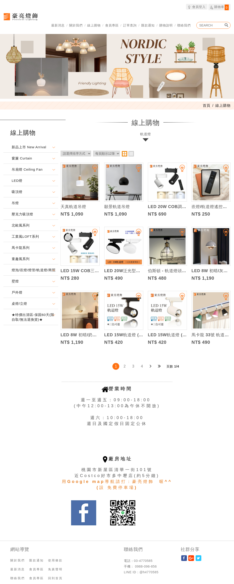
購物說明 (166, 25)
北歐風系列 (21, 225)
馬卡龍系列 (21, 248)
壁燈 (15, 281)
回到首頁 (55, 578)
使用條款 (55, 560)
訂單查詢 (130, 25)
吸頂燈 (17, 192)
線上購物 (94, 25)
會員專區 (112, 25)
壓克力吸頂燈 (22, 214)
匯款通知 (148, 25)
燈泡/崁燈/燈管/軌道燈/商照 (34, 270)
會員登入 (197, 6)
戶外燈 (17, 292)
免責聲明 (55, 569)
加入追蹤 (92, 170)
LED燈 (17, 180)
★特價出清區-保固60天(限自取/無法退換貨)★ (33, 317)
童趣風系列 (21, 259)
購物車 (219, 7)
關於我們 (76, 25)
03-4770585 (143, 561)
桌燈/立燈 (19, 303)
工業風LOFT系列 (25, 236)
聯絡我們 (184, 25)
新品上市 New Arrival (29, 147)
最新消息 (58, 25)
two (124, 153)
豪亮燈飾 (20, 16)
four (131, 153)
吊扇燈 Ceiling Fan (27, 169)
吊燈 (15, 203)
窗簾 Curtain (22, 158)
